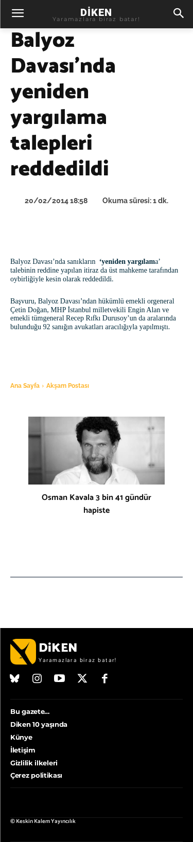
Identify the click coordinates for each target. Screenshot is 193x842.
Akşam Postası (67, 385)
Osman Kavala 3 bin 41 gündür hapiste (96, 504)
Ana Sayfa (25, 385)
